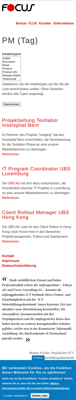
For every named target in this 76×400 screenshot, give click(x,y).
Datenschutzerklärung (19, 265)
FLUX (33, 23)
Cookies (38, 360)
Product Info (11, 72)
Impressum (10, 260)
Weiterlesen (10, 154)
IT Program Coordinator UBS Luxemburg (36, 171)
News (11, 65)
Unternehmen (63, 23)
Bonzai (21, 23)
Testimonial (11, 79)
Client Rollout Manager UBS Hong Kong (35, 215)
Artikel (11, 58)
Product (11, 68)
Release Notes (11, 75)
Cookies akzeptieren (15, 398)
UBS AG (14, 183)
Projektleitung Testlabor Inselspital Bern (30, 123)
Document (11, 62)
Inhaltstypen (11, 54)
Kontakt (8, 256)
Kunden (45, 23)
